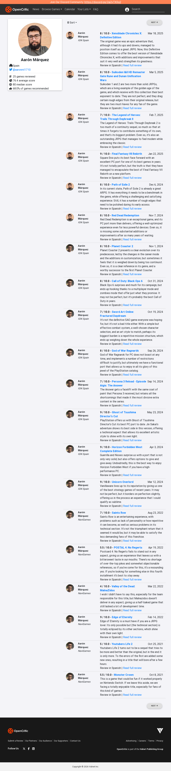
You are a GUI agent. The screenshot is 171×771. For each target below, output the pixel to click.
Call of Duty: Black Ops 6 (127, 281)
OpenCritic (122, 749)
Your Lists (83, 9)
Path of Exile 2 (121, 184)
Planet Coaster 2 (122, 246)
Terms (151, 741)
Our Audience (45, 741)
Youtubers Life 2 (122, 644)
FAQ (96, 9)
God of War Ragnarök (125, 350)
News (36, 9)
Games (51, 9)
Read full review (132, 65)
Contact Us (75, 741)
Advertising (131, 741)
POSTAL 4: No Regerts (128, 547)
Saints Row (119, 512)
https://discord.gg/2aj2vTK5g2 (102, 2)
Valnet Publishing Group (151, 749)
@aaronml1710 (22, 69)
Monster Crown (124, 674)
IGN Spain (83, 40)
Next (154, 22)
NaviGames (84, 519)
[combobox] (148, 8)
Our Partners (31, 741)
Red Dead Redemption (125, 215)
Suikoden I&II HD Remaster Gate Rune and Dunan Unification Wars (122, 76)
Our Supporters (61, 741)
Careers (142, 741)
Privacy (159, 741)
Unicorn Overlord (122, 482)
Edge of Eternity (122, 617)
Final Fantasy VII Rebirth (127, 153)
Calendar (70, 9)
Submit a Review (15, 741)
